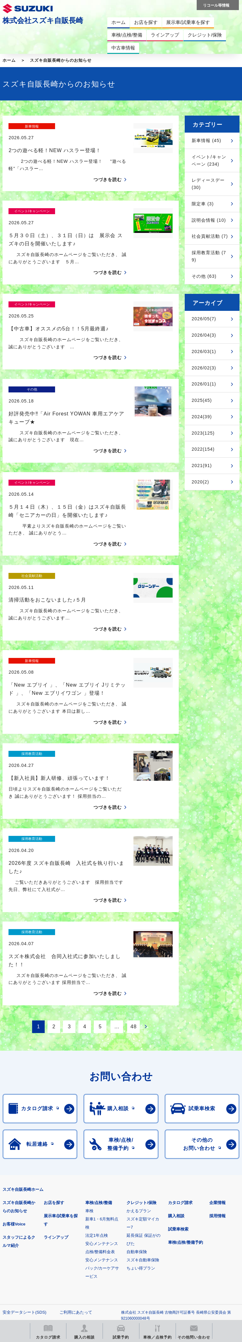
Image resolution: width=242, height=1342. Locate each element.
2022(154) (203, 449)
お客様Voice (14, 1113)
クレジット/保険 (141, 1092)
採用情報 (217, 1105)
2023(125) (203, 433)
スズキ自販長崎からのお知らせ (61, 60)
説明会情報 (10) (209, 220)
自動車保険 (137, 1141)
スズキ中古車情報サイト (113, 1274)
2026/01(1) (204, 383)
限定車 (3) (203, 203)
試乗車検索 (178, 1118)
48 (134, 916)
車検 (89, 1100)
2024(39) (202, 416)
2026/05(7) (204, 318)
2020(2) (200, 481)
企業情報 (217, 1092)
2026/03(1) (204, 351)
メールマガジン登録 (192, 1242)
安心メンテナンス (101, 1133)
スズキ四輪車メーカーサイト (35, 1242)
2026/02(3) (204, 367)
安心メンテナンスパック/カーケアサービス (102, 1157)
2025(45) (202, 400)
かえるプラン (139, 1100)
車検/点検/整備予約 (185, 1132)
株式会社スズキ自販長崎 (43, 20)
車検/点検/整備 (98, 1092)
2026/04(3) (204, 335)
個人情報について (19, 1212)
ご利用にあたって (75, 1202)
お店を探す (54, 1092)
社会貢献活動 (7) (210, 236)
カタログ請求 (180, 1092)
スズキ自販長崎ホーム (23, 1079)
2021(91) (202, 465)
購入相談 (176, 1105)
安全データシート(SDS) (24, 1202)
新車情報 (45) (206, 140)
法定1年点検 (96, 1125)
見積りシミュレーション (113, 1242)
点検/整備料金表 (100, 1141)
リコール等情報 (35, 1274)
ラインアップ (56, 1127)
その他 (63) (204, 276)
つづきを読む (107, 168)
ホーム (9, 60)
